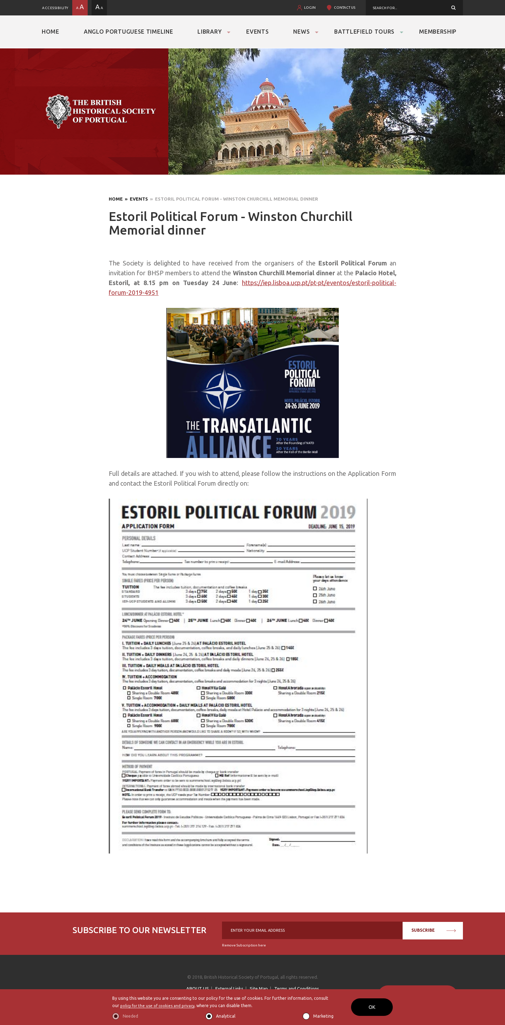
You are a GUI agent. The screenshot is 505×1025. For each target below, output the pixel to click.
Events (257, 31)
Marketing (323, 1016)
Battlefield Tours (364, 31)
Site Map (259, 988)
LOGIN (310, 7)
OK (372, 1007)
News (301, 31)
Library (209, 31)
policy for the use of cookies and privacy (160, 1005)
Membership (438, 31)
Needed (130, 1016)
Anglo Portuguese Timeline (128, 31)
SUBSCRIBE (433, 930)
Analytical (225, 1016)
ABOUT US (197, 988)
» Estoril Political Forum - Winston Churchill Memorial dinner (233, 198)
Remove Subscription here (244, 945)
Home (50, 31)
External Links (229, 988)
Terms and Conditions (296, 988)
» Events (135, 198)
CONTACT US (344, 7)
